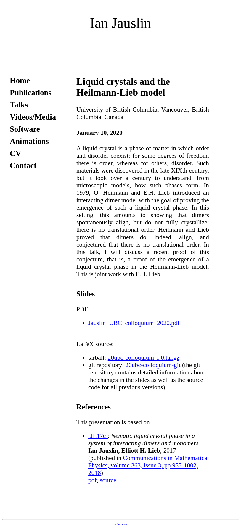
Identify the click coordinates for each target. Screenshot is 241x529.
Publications (31, 92)
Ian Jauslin (120, 23)
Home (20, 80)
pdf (92, 480)
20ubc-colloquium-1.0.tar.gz (143, 357)
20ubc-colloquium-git (153, 365)
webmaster (120, 524)
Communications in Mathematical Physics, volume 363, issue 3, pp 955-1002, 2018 (148, 465)
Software (25, 129)
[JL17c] (98, 435)
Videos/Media (33, 116)
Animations (29, 141)
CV (15, 153)
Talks (19, 104)
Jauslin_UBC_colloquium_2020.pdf (134, 323)
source (108, 480)
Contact (23, 165)
